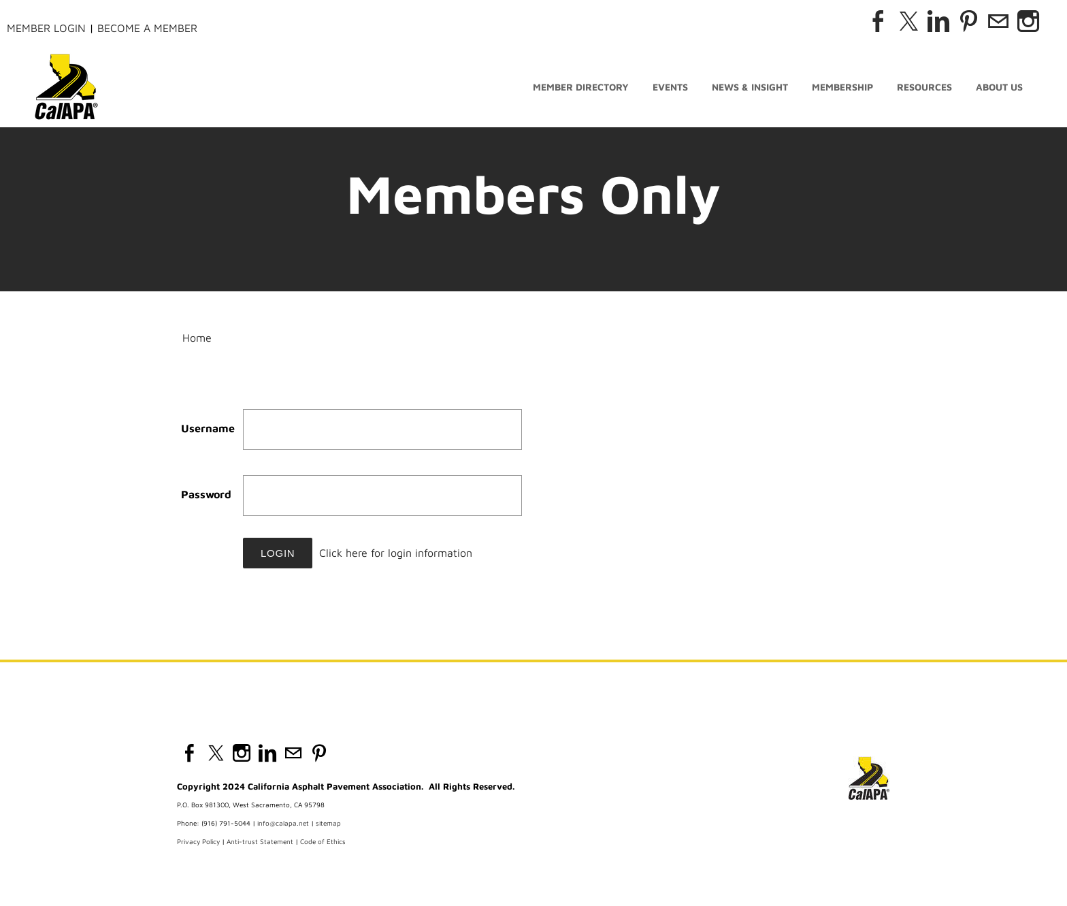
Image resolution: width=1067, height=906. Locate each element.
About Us (999, 87)
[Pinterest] (968, 21)
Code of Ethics (323, 841)
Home (197, 337)
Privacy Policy (198, 841)
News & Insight (750, 87)
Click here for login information (395, 553)
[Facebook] (878, 21)
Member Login (46, 28)
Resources (924, 87)
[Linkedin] (938, 21)
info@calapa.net (283, 823)
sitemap (328, 823)
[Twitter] (908, 21)
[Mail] (998, 21)
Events (670, 87)
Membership (842, 87)
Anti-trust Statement (260, 841)
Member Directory (581, 87)
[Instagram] (1028, 21)
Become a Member (147, 28)
